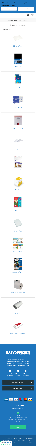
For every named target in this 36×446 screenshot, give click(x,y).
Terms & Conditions (14, 440)
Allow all (26, 9)
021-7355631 (18, 405)
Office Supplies (21, 25)
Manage (9, 9)
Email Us (18, 427)
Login (20, 20)
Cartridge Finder (12, 20)
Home (12, 25)
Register (25, 20)
